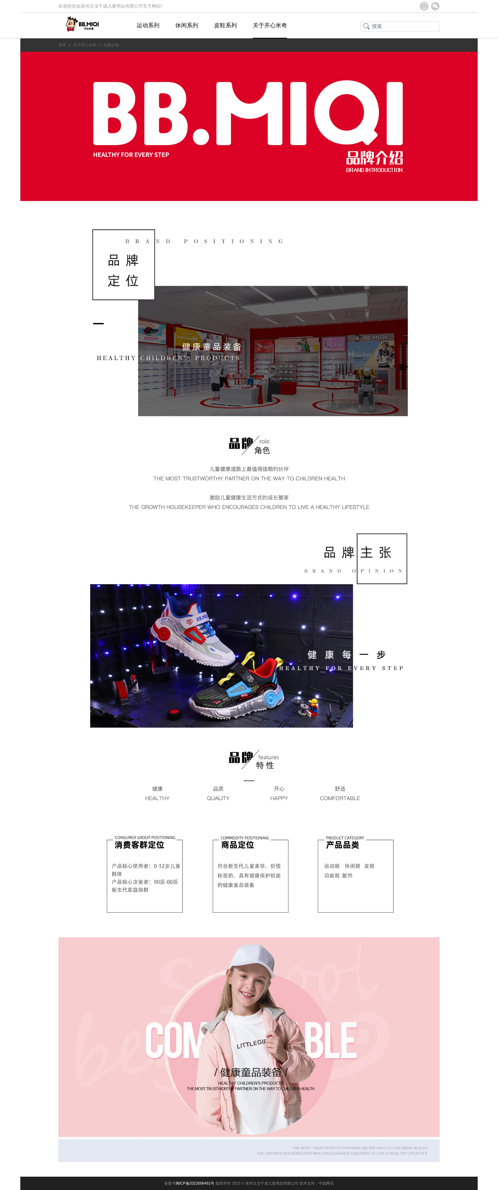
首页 (62, 45)
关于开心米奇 (270, 25)
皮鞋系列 (225, 25)
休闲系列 (186, 25)
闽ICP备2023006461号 (196, 1183)
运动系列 (148, 25)
